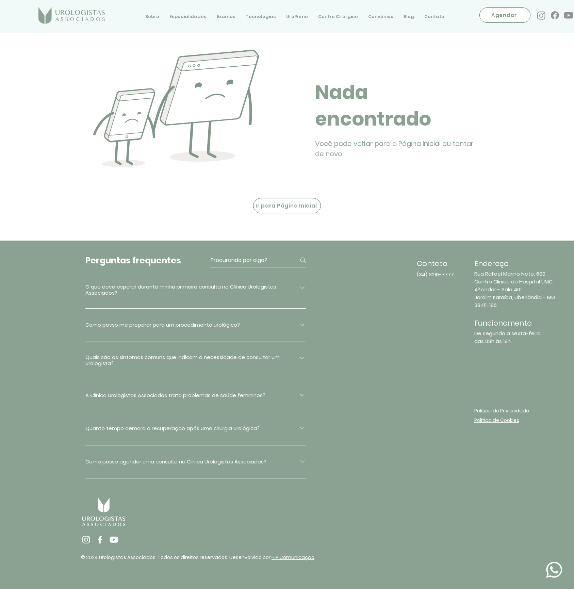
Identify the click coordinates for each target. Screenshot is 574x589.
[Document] (554, 569)
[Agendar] (504, 15)
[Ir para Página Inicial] (287, 205)
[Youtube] (568, 15)
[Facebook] (555, 15)
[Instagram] (541, 15)
